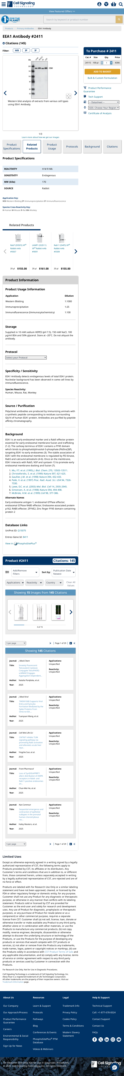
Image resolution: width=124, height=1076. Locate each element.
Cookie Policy (70, 1019)
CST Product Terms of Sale (59, 951)
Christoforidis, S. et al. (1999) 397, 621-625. (39, 473)
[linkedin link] (106, 1039)
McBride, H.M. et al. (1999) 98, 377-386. (35, 493)
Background (92, 146)
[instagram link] (113, 1039)
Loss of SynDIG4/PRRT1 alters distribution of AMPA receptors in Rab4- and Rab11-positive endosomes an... (31, 778)
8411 (25, 536)
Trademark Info (71, 1005)
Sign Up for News (12, 1045)
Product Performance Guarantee (14, 1020)
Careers (7, 1029)
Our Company (10, 1005)
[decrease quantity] (102, 63)
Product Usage (52, 146)
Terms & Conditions (73, 1025)
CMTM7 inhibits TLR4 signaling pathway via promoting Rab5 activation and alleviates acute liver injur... (31, 742)
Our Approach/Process (15, 1012)
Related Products (32, 146)
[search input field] (79, 19)
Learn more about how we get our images (40, 137)
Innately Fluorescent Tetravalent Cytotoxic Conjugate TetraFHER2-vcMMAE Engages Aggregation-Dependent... (30, 670)
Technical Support (102, 1005)
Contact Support (101, 1019)
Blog (35, 1025)
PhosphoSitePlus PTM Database (45, 1040)
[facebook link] (94, 1039)
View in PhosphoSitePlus (21, 543)
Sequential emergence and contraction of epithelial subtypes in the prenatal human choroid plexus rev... (31, 814)
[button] (114, 1067)
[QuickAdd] (106, 4)
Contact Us (98, 1025)
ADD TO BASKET (102, 71)
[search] (119, 19)
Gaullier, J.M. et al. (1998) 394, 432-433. (37, 476)
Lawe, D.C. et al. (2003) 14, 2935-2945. (39, 486)
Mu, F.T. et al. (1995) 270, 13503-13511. (40, 470)
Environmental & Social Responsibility (15, 1037)
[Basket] (113, 4)
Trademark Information (13, 982)
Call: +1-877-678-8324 (104, 1012)
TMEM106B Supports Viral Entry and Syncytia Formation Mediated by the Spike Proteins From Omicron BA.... (31, 706)
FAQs (95, 1032)
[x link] (100, 1039)
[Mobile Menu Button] (3, 4)
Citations (112, 146)
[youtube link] (119, 1039)
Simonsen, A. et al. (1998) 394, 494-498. (37, 489)
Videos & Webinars (43, 1049)
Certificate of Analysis (100, 113)
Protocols (72, 146)
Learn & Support (42, 1005)
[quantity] (106, 63)
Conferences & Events (45, 1032)
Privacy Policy (70, 1012)
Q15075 (22, 530)
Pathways (38, 1019)
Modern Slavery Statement (71, 1034)
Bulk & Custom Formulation (102, 77)
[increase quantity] (111, 63)
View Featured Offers (62, 11)
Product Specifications (11, 146)
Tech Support (95, 96)
